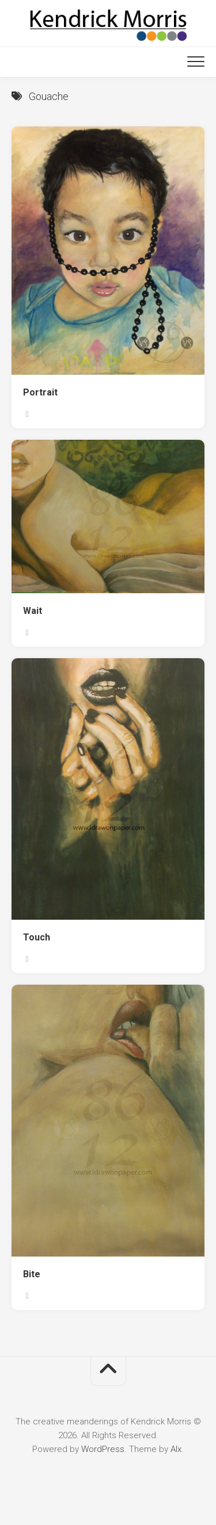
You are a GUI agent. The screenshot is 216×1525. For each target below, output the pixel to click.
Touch (36, 937)
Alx (175, 1449)
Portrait (40, 392)
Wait (32, 610)
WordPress (102, 1449)
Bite (31, 1274)
